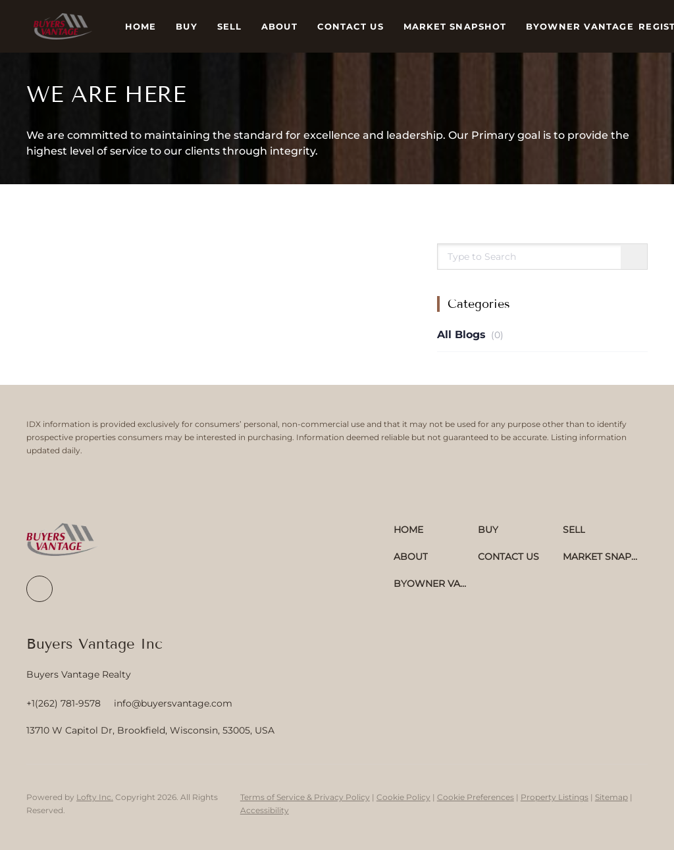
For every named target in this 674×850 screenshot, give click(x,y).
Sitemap (611, 797)
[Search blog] (634, 257)
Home (140, 26)
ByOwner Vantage (580, 26)
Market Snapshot (455, 26)
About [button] (279, 26)
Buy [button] (186, 26)
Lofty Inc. (94, 797)
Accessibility (264, 810)
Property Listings (554, 797)
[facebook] (39, 589)
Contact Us (350, 26)
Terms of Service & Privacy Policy (305, 797)
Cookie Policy (403, 797)
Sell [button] (229, 26)
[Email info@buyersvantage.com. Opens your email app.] (173, 703)
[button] (63, 26)
